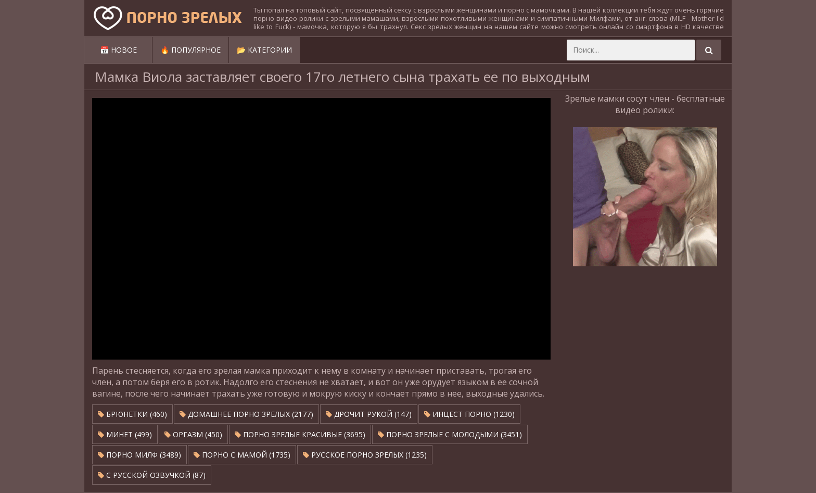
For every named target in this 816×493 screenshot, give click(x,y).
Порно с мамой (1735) (242, 455)
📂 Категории (264, 50)
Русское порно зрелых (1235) (365, 455)
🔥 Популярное (190, 50)
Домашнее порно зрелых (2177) (246, 414)
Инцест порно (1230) (469, 414)
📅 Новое (118, 50)
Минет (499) (125, 434)
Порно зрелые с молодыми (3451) (450, 434)
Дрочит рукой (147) (369, 414)
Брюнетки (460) (132, 414)
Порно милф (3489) (139, 455)
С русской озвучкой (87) (152, 475)
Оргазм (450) (193, 434)
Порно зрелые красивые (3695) (300, 434)
